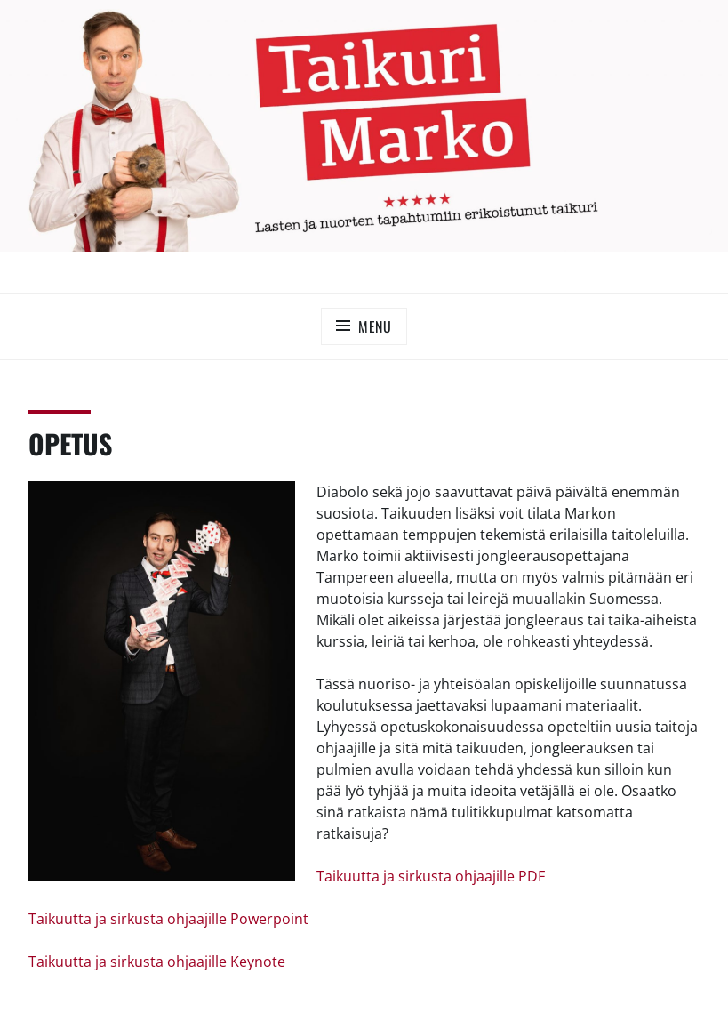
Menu (375, 326)
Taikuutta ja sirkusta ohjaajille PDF (430, 876)
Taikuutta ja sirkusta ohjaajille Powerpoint (168, 919)
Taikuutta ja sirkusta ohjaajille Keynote (156, 961)
